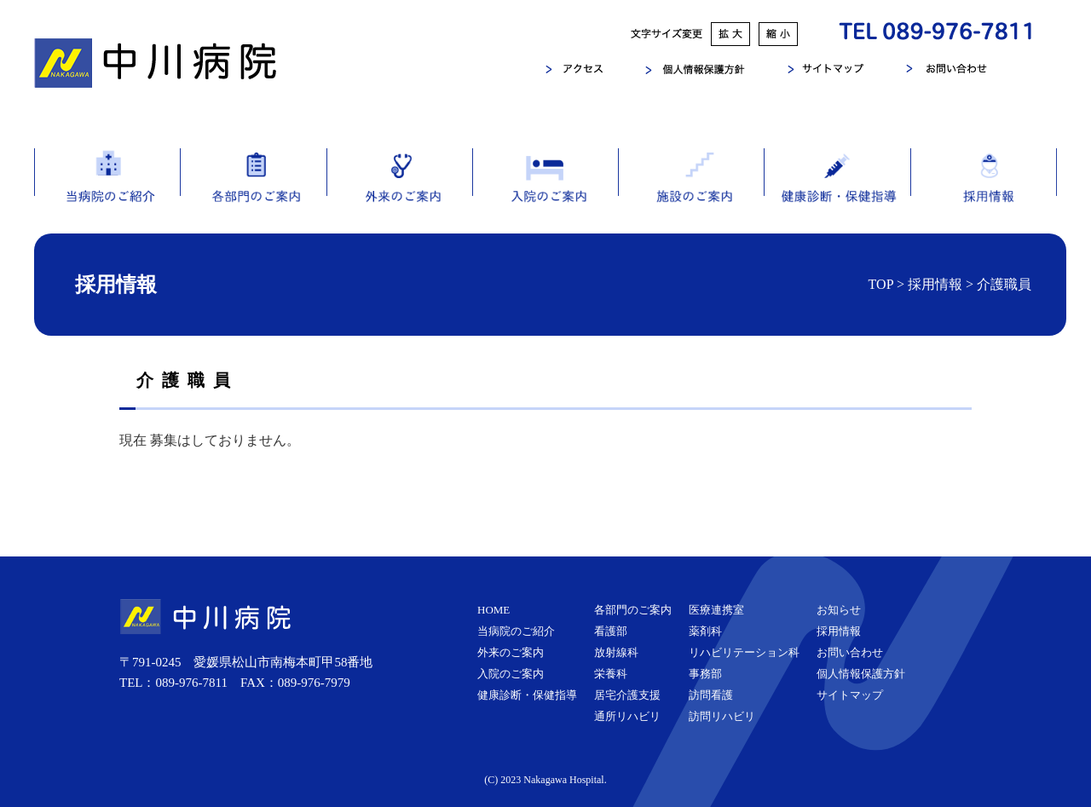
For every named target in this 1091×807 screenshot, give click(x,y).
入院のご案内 (545, 190)
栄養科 (610, 673)
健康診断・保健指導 (837, 190)
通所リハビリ (627, 716)
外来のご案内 (399, 190)
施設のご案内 (691, 190)
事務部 (705, 673)
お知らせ (839, 609)
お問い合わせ (850, 652)
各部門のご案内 (253, 190)
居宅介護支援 (627, 695)
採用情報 (983, 190)
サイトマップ (850, 695)
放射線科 (616, 652)
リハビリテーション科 (744, 652)
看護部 (610, 631)
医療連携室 (716, 609)
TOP (881, 284)
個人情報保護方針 (861, 673)
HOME (493, 609)
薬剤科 (705, 631)
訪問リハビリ (722, 716)
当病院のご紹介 (107, 190)
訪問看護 (711, 695)
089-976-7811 (192, 682)
